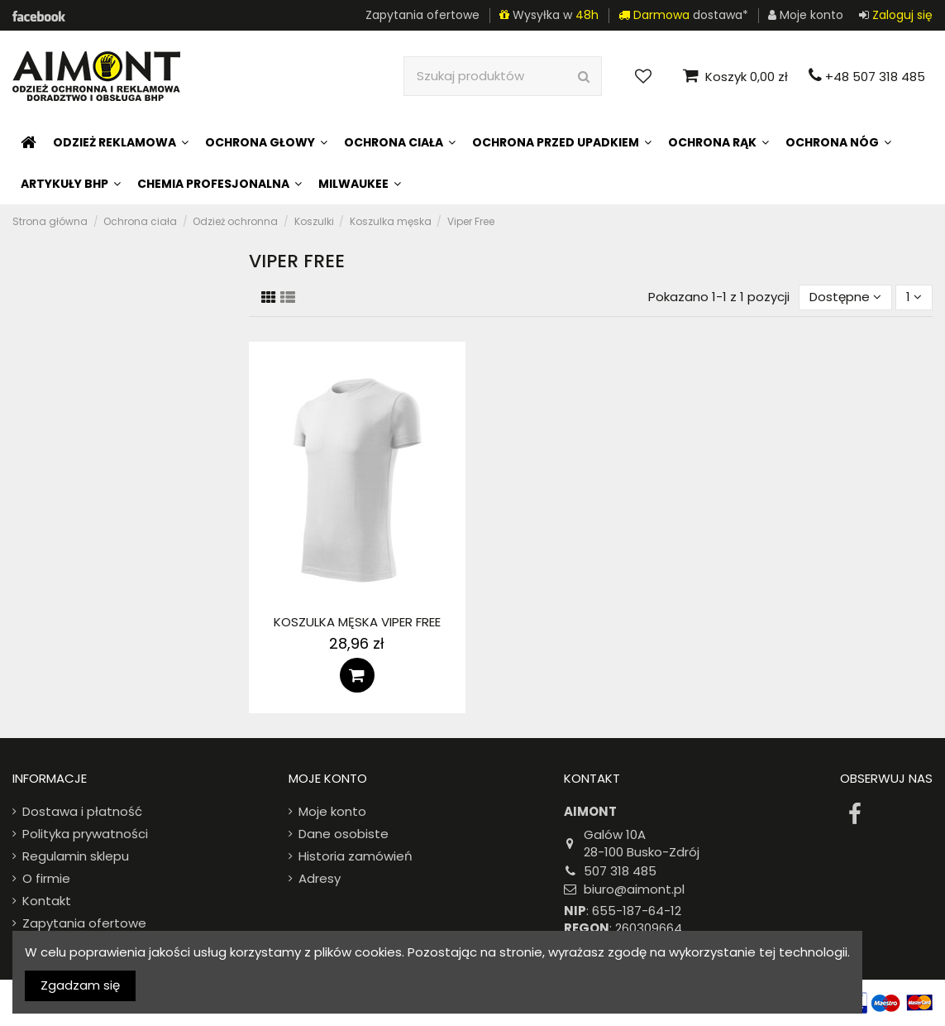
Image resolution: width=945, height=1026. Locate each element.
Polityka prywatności (85, 833)
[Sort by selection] (845, 297)
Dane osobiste (343, 833)
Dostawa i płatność (82, 811)
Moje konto (332, 811)
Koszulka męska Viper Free (357, 621)
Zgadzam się (80, 985)
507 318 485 (620, 871)
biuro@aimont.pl (634, 889)
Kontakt (46, 900)
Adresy (319, 878)
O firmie (46, 878)
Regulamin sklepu (75, 856)
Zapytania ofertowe (422, 15)
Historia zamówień (355, 856)
